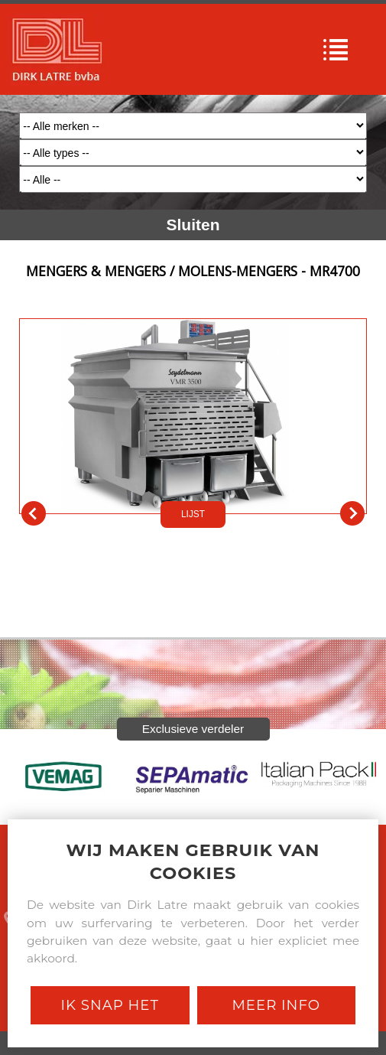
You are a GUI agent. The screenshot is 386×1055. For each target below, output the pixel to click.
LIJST (193, 514)
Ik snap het (110, 1005)
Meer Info (276, 1005)
